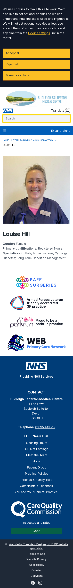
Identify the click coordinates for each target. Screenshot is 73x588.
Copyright (37, 575)
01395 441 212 (45, 427)
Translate (60, 110)
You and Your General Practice (36, 492)
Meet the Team (36, 455)
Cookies (36, 570)
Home (6, 140)
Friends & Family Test (36, 480)
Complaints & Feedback (36, 486)
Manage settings (17, 75)
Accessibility (36, 564)
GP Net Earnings (36, 449)
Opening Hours (36, 443)
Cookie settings (39, 33)
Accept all (13, 53)
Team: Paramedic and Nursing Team (33, 140)
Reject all (12, 64)
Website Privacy (36, 559)
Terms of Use (36, 554)
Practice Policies (36, 473)
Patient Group (36, 467)
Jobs (36, 461)
